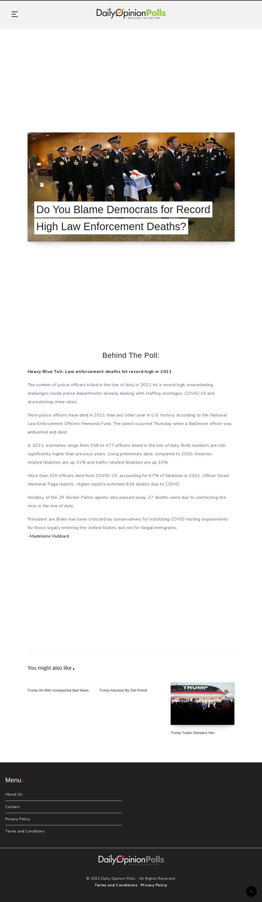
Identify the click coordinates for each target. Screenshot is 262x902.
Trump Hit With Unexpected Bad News (58, 690)
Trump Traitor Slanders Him (193, 733)
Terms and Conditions (25, 831)
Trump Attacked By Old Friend (123, 690)
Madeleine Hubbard (49, 536)
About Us (13, 794)
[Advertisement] (131, 74)
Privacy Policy (17, 819)
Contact (12, 806)
